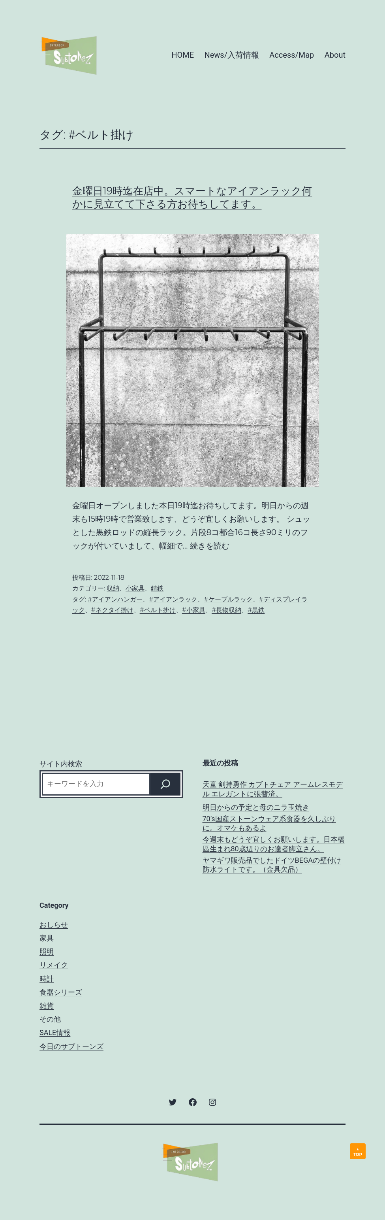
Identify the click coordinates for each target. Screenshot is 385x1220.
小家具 (135, 588)
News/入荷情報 (231, 55)
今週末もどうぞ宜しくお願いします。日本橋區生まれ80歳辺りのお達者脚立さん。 (274, 843)
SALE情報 (54, 1032)
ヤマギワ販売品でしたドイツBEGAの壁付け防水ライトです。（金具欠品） (272, 864)
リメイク (53, 965)
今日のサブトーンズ (71, 1046)
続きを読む (209, 546)
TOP (357, 1154)
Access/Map (291, 55)
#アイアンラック (173, 599)
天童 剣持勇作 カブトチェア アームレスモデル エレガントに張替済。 (273, 789)
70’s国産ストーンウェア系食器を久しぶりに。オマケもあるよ (269, 823)
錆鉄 (157, 588)
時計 (46, 979)
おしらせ (53, 924)
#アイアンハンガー (115, 599)
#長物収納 (226, 610)
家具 (46, 938)
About (335, 55)
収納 (113, 588)
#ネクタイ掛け (112, 610)
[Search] (165, 784)
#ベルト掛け (158, 610)
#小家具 (193, 610)
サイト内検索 (60, 764)
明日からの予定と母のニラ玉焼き (256, 807)
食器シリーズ (60, 992)
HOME (182, 55)
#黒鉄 (256, 610)
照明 (46, 951)
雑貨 (46, 1005)
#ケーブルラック (228, 599)
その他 (50, 1019)
